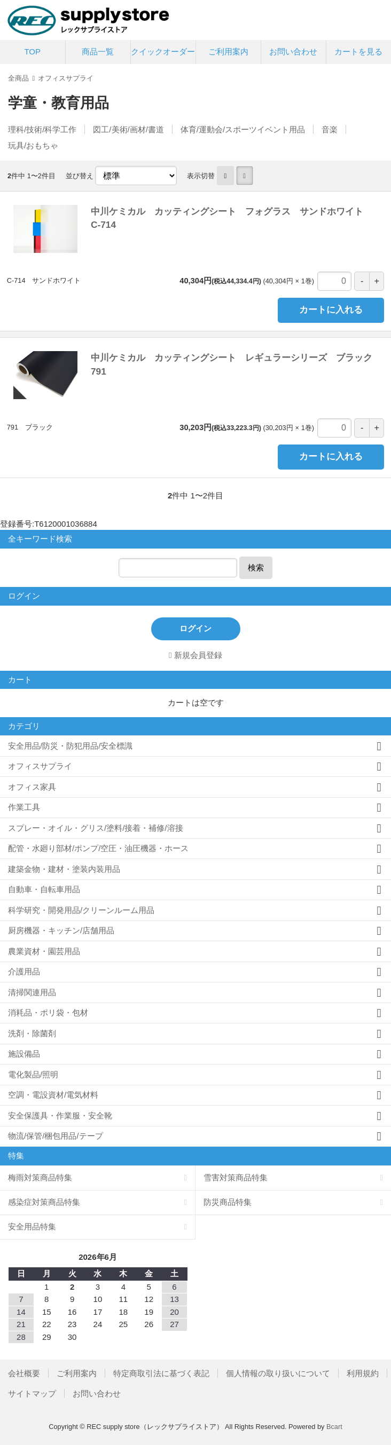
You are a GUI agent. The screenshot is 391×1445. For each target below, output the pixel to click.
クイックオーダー (163, 51)
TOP (32, 51)
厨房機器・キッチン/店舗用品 (61, 930)
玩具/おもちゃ (33, 145)
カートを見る (358, 51)
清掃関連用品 (32, 992)
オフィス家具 (32, 786)
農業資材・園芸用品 (44, 951)
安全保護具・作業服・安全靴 (60, 1115)
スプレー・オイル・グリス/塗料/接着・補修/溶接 (95, 827)
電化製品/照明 (33, 1074)
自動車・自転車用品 (44, 889)
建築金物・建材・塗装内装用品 (64, 869)
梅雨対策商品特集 (40, 1177)
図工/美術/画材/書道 (128, 129)
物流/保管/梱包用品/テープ (55, 1135)
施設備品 (24, 1053)
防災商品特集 (228, 1201)
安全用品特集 (32, 1226)
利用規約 (363, 1373)
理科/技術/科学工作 (42, 129)
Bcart (334, 1427)
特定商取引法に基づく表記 (161, 1373)
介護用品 (24, 971)
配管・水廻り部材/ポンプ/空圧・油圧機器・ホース (98, 848)
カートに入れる (331, 310)
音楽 (330, 129)
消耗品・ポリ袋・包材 (48, 1012)
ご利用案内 (228, 51)
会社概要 (24, 1373)
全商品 (18, 78)
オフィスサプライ (65, 78)
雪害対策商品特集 (236, 1177)
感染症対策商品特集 (44, 1201)
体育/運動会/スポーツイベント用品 (243, 129)
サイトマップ (32, 1393)
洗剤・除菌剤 (32, 1033)
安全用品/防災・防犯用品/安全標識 (70, 745)
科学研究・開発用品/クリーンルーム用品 (81, 910)
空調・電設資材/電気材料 (53, 1094)
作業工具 (24, 807)
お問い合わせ (293, 51)
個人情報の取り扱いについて (278, 1373)
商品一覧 (98, 51)
